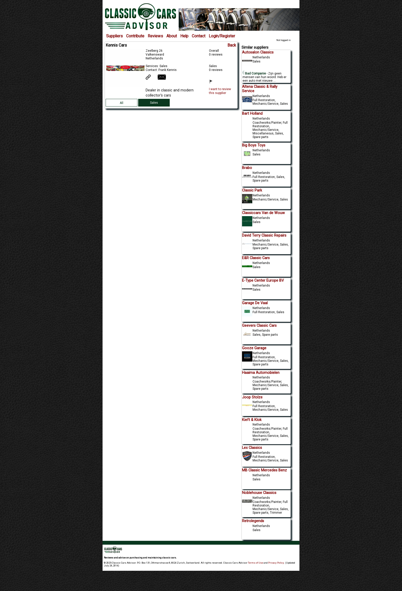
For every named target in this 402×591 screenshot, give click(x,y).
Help (184, 36)
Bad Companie (254, 73)
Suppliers (114, 36)
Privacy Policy (276, 562)
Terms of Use (255, 562)
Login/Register (222, 36)
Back (231, 45)
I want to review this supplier (220, 91)
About (171, 36)
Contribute (135, 36)
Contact (198, 36)
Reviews (155, 36)
